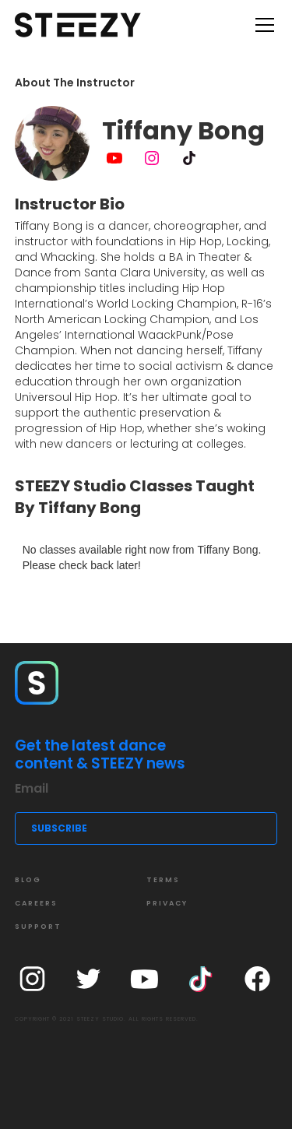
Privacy (167, 903)
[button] (261, 25)
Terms (163, 880)
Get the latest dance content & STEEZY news (100, 754)
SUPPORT (38, 926)
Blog (28, 880)
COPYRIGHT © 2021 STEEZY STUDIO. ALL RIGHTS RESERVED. (107, 1018)
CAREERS (36, 903)
